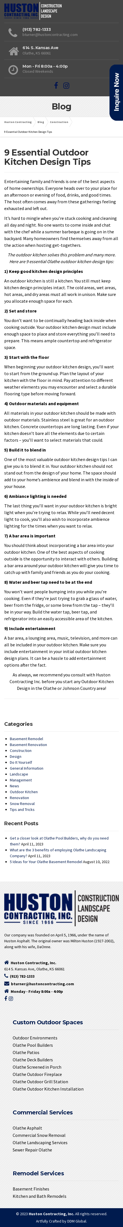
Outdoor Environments (35, 1038)
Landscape (19, 774)
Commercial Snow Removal (39, 1135)
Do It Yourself (21, 762)
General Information (26, 768)
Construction (21, 750)
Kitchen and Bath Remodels (39, 1196)
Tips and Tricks (22, 809)
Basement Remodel (26, 738)
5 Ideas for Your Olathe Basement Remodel (46, 861)
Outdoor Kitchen (24, 791)
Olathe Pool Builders (33, 1045)
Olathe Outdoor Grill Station (40, 1081)
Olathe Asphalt (27, 1128)
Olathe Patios (26, 1052)
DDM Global (76, 1221)
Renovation (19, 797)
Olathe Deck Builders (33, 1059)
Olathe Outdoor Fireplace (37, 1074)
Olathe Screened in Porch (37, 1067)
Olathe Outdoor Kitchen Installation (48, 1089)
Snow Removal (22, 803)
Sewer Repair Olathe (32, 1150)
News (14, 785)
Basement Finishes (31, 1189)
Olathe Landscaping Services (40, 1142)
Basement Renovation (28, 744)
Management (21, 780)
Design (15, 756)
